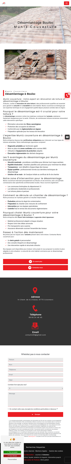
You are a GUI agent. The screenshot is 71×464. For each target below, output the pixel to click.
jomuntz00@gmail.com (35, 332)
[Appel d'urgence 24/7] (67, 95)
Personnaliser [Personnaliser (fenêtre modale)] (12, 459)
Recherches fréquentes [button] (35, 447)
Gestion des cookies (56, 451)
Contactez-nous (35, 267)
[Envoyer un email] (67, 136)
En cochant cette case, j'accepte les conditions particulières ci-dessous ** (34, 406)
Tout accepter (12, 452)
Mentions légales (41, 451)
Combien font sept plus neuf (17, 382)
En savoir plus (35, 261)
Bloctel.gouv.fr (32, 433)
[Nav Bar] (66, 3)
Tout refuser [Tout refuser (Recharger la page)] (12, 456)
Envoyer (37, 412)
